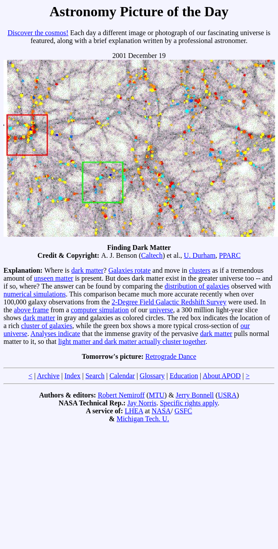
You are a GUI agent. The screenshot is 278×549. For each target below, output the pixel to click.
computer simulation (100, 310)
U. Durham (200, 255)
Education (184, 375)
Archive (48, 375)
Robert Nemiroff (121, 395)
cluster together (184, 341)
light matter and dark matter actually (110, 341)
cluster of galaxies (46, 325)
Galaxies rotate (129, 270)
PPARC (230, 255)
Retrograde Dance (170, 356)
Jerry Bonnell (195, 395)
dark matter (87, 270)
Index (72, 375)
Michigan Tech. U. (142, 419)
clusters (199, 270)
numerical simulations (35, 294)
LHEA (134, 411)
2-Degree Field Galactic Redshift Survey (169, 302)
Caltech (151, 255)
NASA (161, 411)
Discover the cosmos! (38, 32)
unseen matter (53, 278)
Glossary (152, 375)
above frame (31, 310)
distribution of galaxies (197, 286)
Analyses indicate (55, 333)
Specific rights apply (188, 403)
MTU (157, 395)
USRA (227, 395)
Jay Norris (141, 403)
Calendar (122, 375)
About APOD (221, 375)
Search (95, 375)
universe (161, 310)
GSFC (183, 411)
